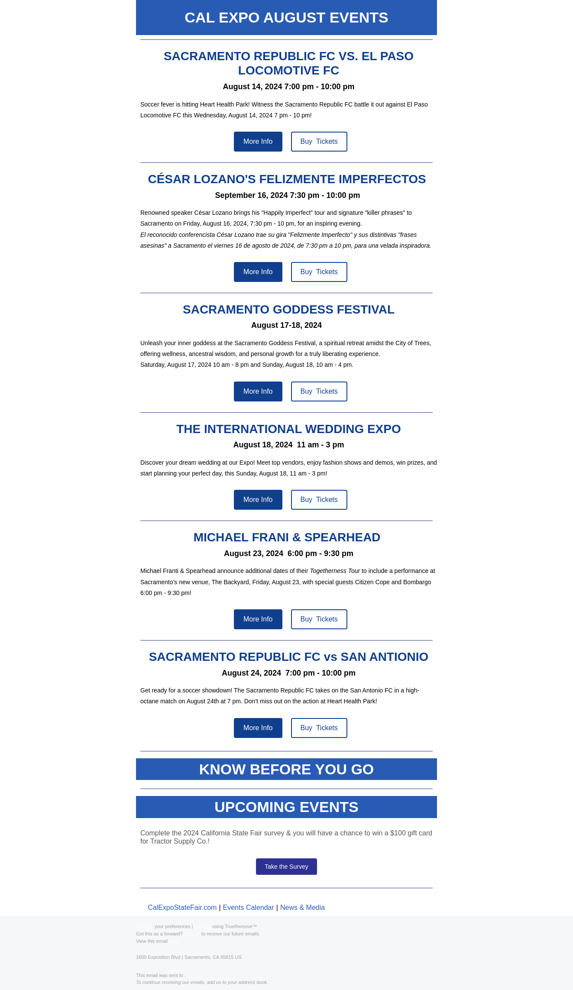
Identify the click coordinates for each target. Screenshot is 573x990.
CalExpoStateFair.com (182, 907)
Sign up (192, 933)
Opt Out (202, 926)
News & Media (302, 907)
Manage (144, 926)
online (175, 941)
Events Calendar (248, 907)
